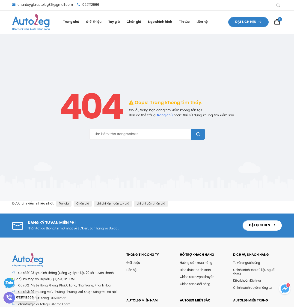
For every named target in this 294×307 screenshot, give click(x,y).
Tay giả (114, 22)
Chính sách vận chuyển (197, 277)
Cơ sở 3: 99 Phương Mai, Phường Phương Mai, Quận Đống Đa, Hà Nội (67, 292)
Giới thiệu (93, 22)
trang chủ (165, 115)
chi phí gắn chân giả (151, 203)
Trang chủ (71, 22)
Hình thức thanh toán (195, 270)
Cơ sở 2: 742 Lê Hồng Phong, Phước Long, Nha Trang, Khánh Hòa (64, 285)
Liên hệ (202, 22)
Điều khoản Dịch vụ (247, 280)
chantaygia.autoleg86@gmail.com (43, 5)
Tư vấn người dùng (246, 263)
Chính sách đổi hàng (195, 284)
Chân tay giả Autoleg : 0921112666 (39, 298)
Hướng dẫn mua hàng (196, 263)
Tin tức (184, 22)
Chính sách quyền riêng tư (252, 287)
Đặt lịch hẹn (246, 22)
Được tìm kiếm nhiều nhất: (33, 203)
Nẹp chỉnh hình (160, 22)
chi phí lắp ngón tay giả (113, 203)
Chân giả (134, 22)
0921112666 (88, 5)
